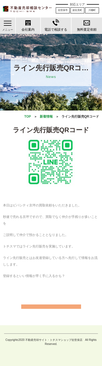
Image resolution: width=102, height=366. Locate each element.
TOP (27, 116)
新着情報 (46, 116)
